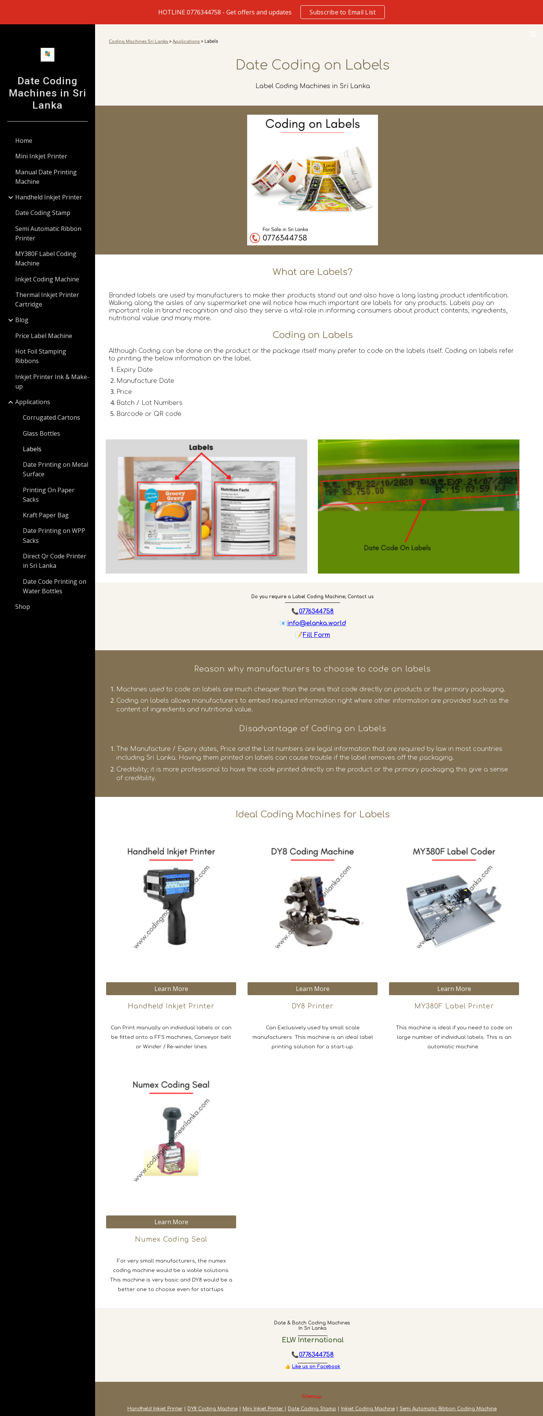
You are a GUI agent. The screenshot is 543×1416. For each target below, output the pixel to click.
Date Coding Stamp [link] (42, 213)
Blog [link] (22, 320)
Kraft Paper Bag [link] (46, 515)
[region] (271, 12)
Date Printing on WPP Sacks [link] (54, 535)
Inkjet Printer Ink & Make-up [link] (52, 381)
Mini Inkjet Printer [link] (41, 156)
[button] (534, 35)
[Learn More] (182, 985)
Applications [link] (32, 402)
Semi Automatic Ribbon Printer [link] (48, 233)
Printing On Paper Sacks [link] (49, 495)
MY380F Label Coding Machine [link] (45, 258)
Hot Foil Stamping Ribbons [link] (40, 356)
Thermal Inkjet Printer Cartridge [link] (47, 299)
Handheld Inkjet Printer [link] (48, 197)
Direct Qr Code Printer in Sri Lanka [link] (54, 561)
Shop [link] (22, 606)
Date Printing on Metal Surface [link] (55, 469)
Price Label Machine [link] (43, 336)
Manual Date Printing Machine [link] (46, 177)
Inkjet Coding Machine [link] (47, 279)
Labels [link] (32, 449)
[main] (319, 41)
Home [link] (23, 140)
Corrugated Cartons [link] (51, 417)
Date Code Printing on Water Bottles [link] (54, 586)
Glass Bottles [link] (41, 433)
